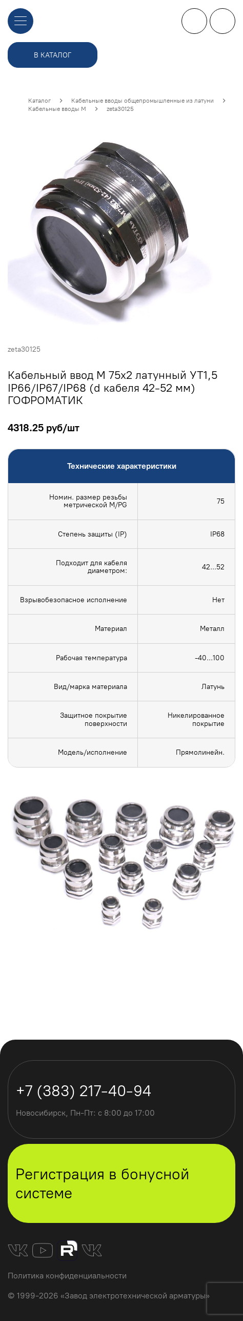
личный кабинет (222, 21)
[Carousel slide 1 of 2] (110, 960)
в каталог (52, 55)
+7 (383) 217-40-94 (194, 21)
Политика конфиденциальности (67, 1275)
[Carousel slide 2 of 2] (133, 960)
